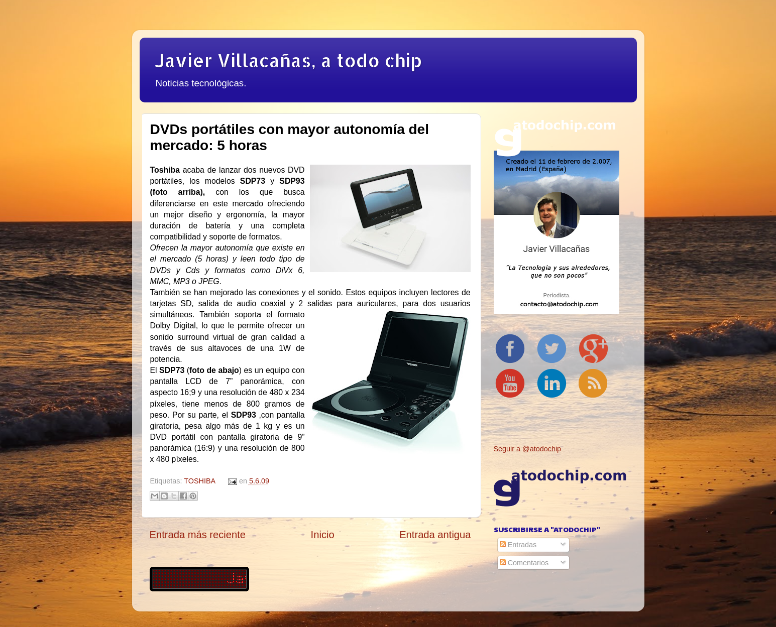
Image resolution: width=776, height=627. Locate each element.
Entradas (518, 545)
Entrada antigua (435, 534)
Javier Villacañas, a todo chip (288, 60)
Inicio (323, 534)
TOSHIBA (199, 481)
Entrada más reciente (198, 534)
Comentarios (524, 563)
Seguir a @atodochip (528, 449)
